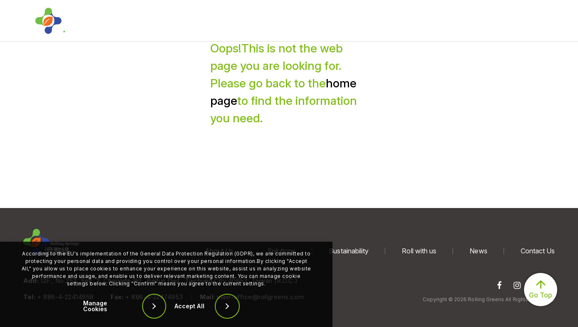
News (387, 21)
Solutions (190, 21)
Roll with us (328, 21)
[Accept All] (216, 306)
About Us (128, 21)
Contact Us (447, 21)
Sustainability (258, 21)
